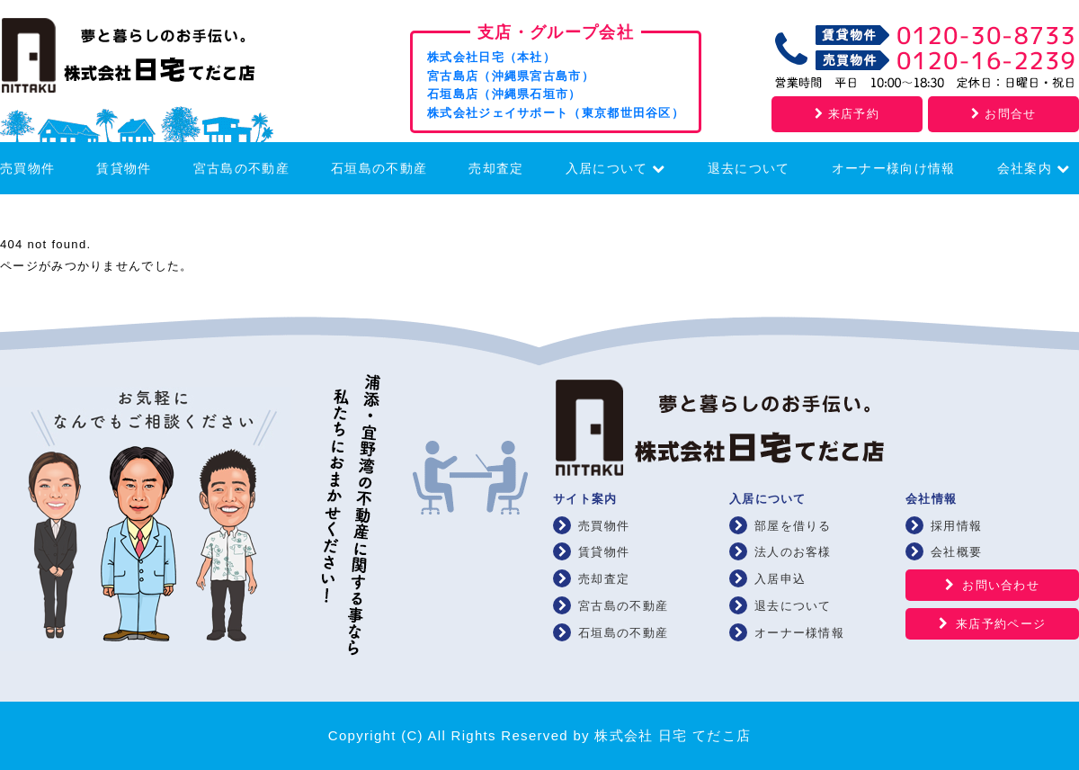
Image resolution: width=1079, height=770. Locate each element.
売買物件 (27, 168)
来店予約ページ (1001, 624)
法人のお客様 (793, 552)
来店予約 (847, 114)
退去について (749, 168)
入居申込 (780, 579)
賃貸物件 (123, 168)
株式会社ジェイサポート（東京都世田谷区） (555, 113)
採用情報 (956, 526)
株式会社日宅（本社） (491, 57)
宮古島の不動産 (241, 168)
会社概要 (956, 552)
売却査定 (495, 168)
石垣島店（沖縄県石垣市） (504, 94)
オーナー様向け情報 (894, 168)
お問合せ (1003, 114)
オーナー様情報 (799, 633)
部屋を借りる (793, 526)
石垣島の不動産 (379, 168)
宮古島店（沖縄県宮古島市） (510, 76)
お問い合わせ (1000, 585)
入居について (616, 168)
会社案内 (1033, 168)
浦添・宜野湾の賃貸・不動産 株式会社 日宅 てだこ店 (153, 59)
